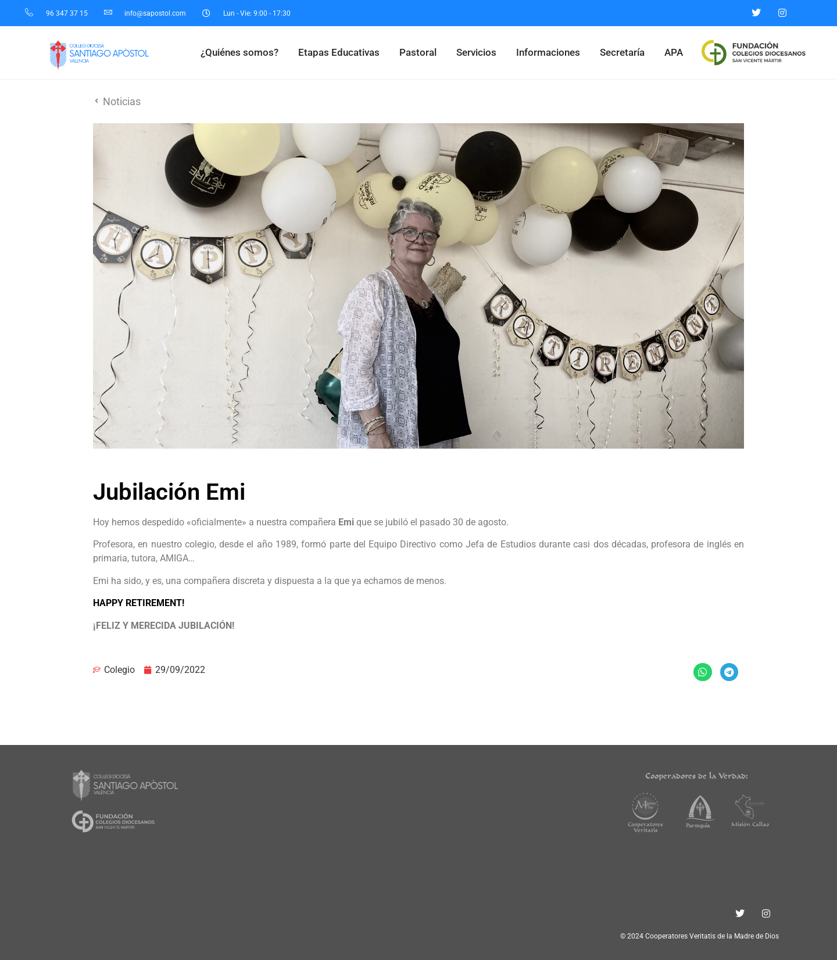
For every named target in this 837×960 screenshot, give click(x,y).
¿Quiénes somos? (242, 52)
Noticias (122, 101)
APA (673, 52)
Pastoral (420, 52)
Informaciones (551, 52)
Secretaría (625, 52)
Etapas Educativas (341, 52)
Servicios (479, 52)
